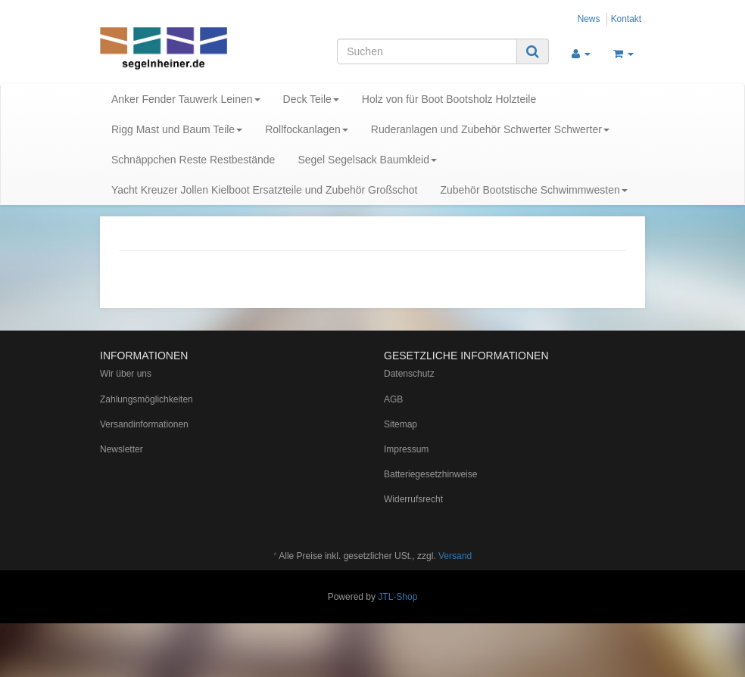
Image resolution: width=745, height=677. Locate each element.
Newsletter (121, 449)
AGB (393, 399)
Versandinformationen (144, 424)
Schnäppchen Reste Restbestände (193, 160)
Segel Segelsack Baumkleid (367, 160)
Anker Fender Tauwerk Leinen (185, 99)
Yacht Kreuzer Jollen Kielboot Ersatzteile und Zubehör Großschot (264, 190)
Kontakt (626, 19)
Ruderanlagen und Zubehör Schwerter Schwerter (490, 129)
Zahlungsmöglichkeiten (146, 399)
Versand (455, 556)
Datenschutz (409, 373)
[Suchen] (427, 51)
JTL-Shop (397, 597)
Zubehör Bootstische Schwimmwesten (533, 190)
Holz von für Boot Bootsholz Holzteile (449, 99)
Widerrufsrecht (413, 499)
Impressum (406, 449)
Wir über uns (125, 373)
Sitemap (400, 424)
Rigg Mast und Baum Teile (176, 129)
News (589, 19)
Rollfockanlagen (306, 129)
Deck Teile (311, 99)
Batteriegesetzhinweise (430, 474)
